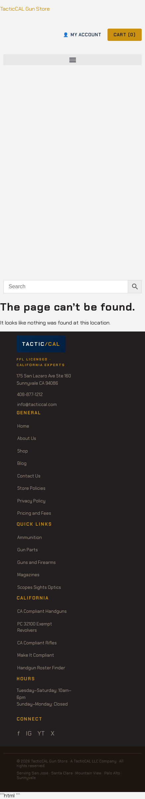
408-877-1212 (30, 394)
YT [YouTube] (41, 733)
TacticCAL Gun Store (25, 8)
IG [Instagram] (29, 733)
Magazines (28, 575)
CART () (124, 35)
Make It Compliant (35, 655)
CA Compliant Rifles (37, 643)
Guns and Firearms (36, 562)
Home (23, 426)
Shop (22, 451)
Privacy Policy (31, 501)
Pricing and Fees (34, 513)
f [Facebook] (18, 733)
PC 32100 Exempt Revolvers (34, 627)
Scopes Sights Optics (39, 587)
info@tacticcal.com (37, 404)
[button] (72, 59)
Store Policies (31, 488)
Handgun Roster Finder (41, 668)
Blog (22, 463)
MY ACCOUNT (82, 35)
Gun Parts (27, 550)
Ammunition (29, 537)
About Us (26, 438)
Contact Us (28, 476)
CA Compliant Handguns (42, 611)
